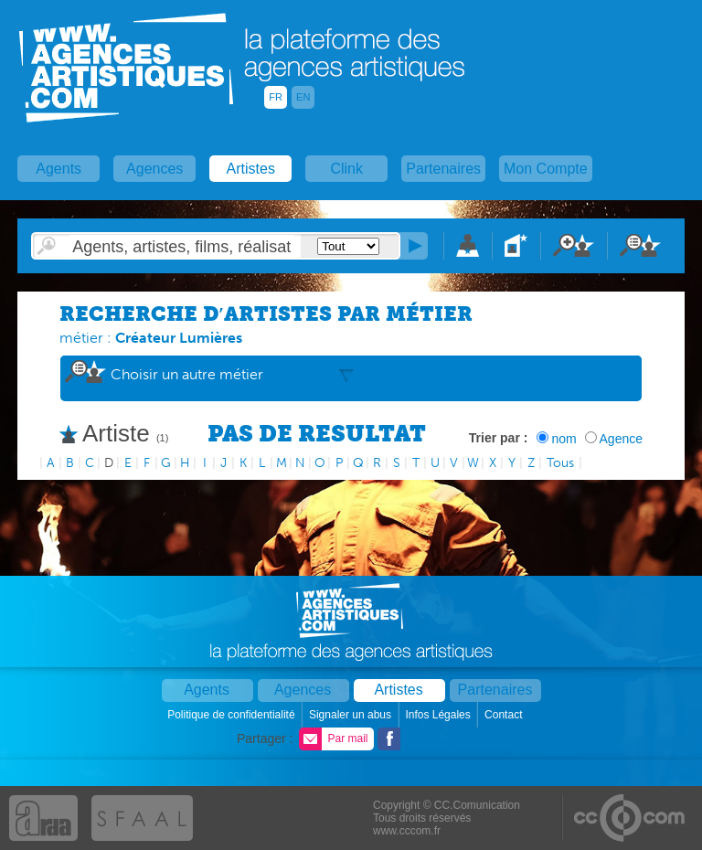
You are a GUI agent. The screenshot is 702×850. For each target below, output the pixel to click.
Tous (560, 463)
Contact (505, 714)
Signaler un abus (351, 714)
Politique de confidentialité (232, 714)
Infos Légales (439, 714)
